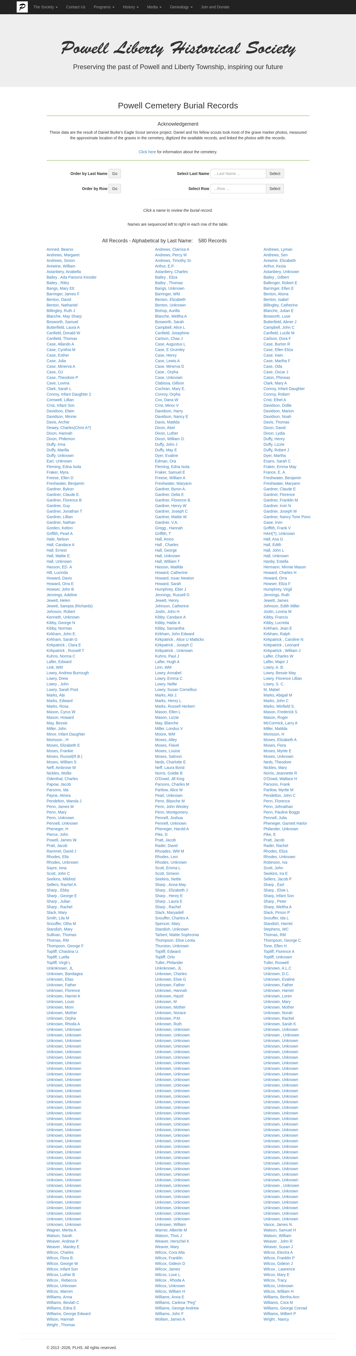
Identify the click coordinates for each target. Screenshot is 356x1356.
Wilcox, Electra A (278, 1252)
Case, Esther (58, 355)
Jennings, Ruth (277, 595)
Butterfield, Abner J (280, 322)
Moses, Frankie (60, 751)
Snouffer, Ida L (276, 918)
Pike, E (270, 834)
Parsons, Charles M (172, 784)
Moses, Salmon (168, 756)
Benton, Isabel (276, 299)
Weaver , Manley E (63, 1247)
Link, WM (55, 667)
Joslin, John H (167, 611)
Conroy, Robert (277, 394)
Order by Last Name (88, 173)
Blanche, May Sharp (64, 316)
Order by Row (95, 188)
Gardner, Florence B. (173, 500)
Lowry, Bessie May (280, 673)
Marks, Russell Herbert (175, 706)
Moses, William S (61, 762)
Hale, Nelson (58, 539)
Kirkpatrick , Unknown (174, 650)
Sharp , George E (62, 896)
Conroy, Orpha (168, 394)
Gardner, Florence (279, 494)
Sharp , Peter (275, 901)
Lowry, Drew (57, 678)
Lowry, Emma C (169, 678)
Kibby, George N (61, 622)
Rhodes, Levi (166, 857)
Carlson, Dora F (277, 338)
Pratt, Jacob (165, 840)
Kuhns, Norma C (61, 656)
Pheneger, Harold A (172, 829)
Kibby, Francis (276, 617)
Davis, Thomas (277, 422)
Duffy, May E (166, 450)
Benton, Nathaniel (62, 305)
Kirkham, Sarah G (62, 639)
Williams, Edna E (61, 1308)
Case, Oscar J (276, 372)
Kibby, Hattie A (168, 622)
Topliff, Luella (58, 957)
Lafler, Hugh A (167, 661)
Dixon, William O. (170, 439)
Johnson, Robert (61, 611)
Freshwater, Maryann (173, 483)
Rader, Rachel (276, 845)
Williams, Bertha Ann (282, 1297)
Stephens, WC (276, 929)
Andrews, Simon (61, 260)
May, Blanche (167, 723)
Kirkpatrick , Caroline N (283, 639)
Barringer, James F (63, 294)
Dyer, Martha (275, 455)
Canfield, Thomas (62, 338)
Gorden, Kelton (60, 528)
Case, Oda (273, 366)
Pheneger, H (57, 829)
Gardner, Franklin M (281, 500)
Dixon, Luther (166, 433)
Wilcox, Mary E (277, 1274)
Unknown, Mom (60, 1007)
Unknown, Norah (278, 1013)
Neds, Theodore (277, 762)
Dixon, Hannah (60, 433)
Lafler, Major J (276, 661)
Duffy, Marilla (58, 450)
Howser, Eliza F (277, 583)
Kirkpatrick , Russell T (65, 650)
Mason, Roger (276, 717)
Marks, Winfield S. (279, 706)
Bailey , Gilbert (276, 277)
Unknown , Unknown (281, 1035)
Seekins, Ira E (276, 873)
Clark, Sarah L (59, 388)
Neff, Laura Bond (170, 767)
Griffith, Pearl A (60, 533)
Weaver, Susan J (278, 1247)
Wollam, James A (170, 1319)
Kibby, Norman (59, 628)
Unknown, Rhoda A (63, 1024)
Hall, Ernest (57, 550)
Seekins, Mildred (61, 879)
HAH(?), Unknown (279, 533)
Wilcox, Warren (60, 1291)
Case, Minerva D (169, 366)
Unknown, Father (61, 985)
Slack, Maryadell (169, 912)
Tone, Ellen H (275, 946)
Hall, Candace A (61, 544)
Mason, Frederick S (280, 712)
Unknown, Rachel (279, 1018)
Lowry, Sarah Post (62, 689)
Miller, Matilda (276, 728)
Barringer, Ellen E (279, 288)
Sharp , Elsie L (276, 890)
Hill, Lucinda (57, 572)
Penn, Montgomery (171, 812)
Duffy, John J (166, 444)
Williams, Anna (59, 1297)
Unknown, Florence (63, 990)
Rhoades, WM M (169, 851)
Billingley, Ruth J (61, 310)
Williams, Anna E (169, 1297)
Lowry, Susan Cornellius (176, 689)
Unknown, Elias (60, 979)
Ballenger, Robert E (280, 283)
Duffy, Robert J (276, 450)
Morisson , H (58, 739)
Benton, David (59, 299)
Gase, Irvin (273, 522)
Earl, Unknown (59, 461)
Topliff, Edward (168, 951)
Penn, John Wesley (172, 806)
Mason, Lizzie (167, 717)
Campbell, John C (279, 327)
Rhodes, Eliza (276, 851)
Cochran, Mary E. (170, 388)
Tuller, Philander (169, 962)
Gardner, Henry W (171, 505)
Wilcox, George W (62, 1263)
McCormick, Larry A (281, 723)
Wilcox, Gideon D (170, 1263)
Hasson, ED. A (59, 567)
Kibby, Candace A (170, 617)
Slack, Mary (57, 912)
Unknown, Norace (170, 1013)
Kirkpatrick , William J (282, 650)
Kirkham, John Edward (174, 634)
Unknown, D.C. (277, 974)
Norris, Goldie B (169, 773)
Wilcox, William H (170, 1291)
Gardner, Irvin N (277, 505)
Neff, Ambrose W (61, 767)
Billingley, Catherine (281, 305)
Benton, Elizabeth (170, 299)
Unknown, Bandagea (65, 974)
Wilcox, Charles (60, 1252)
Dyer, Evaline (166, 455)
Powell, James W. (62, 840)
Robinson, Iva (276, 862)
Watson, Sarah (59, 1235)
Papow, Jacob (59, 784)
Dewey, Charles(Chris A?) (69, 427)
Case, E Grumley (170, 349)
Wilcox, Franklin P (279, 1258)
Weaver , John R (278, 1241)
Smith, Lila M (58, 918)
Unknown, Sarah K (280, 1024)
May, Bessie (57, 723)
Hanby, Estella (276, 561)
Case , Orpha (166, 372)
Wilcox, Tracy (275, 1280)
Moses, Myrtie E (277, 751)
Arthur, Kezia (275, 266)
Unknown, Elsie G (170, 979)
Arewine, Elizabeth (280, 260)
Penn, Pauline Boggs (282, 812)
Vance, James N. (278, 1224)
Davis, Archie (58, 422)
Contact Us (75, 7)
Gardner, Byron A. (170, 489)
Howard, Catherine (171, 572)
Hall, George (166, 550)
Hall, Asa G (273, 539)
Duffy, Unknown (60, 455)
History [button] (131, 7)
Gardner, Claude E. (63, 494)
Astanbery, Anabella (64, 271)
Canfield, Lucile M (279, 333)
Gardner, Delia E (169, 494)
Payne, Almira (59, 795)
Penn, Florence (277, 801)
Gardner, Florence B (64, 500)
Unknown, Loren (278, 996)
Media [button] (154, 7)
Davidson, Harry (169, 411)
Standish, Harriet (278, 923)
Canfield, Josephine (172, 333)
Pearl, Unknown (169, 795)
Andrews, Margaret (63, 255)
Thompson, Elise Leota (175, 940)
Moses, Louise (167, 751)
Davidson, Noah (277, 416)
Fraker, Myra (58, 472)
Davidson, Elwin (61, 411)
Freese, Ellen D (60, 478)
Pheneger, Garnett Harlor (285, 823)
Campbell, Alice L (170, 327)
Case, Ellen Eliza (278, 349)
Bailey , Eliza (166, 277)
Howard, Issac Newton (174, 578)
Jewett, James (276, 600)
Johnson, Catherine (172, 606)
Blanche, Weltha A (171, 316)
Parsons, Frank (277, 784)
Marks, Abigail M (278, 695)
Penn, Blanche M (170, 801)
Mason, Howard (60, 717)
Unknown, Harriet (279, 990)
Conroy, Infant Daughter (284, 388)
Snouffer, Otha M (61, 923)
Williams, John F (169, 1313)
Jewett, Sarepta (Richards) (70, 606)
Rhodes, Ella (58, 857)
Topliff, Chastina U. (63, 951)
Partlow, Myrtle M (278, 790)
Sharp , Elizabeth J (171, 890)
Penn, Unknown (60, 817)
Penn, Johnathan (278, 806)
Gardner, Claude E (280, 489)
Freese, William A (170, 478)
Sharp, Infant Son (279, 896)
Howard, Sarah (168, 583)
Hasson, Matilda (169, 567)
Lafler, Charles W (278, 656)
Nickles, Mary (275, 767)
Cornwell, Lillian (60, 400)
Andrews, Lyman (278, 249)
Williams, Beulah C (63, 1302)
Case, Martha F (277, 361)
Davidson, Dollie (278, 405)
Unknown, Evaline (279, 979)
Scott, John (273, 868)
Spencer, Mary (167, 923)
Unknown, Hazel (169, 996)
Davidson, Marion (279, 411)
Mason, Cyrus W (61, 712)
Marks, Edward (60, 700)
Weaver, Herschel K (172, 1241)
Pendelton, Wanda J (64, 801)
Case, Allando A (60, 344)
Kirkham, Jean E (278, 628)
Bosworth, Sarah (169, 322)
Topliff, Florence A (279, 951)
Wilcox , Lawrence (279, 1269)
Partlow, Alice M (169, 790)
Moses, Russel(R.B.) (64, 756)
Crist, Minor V (167, 405)
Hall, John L (274, 550)
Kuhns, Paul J (167, 656)
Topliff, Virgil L (59, 962)
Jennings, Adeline (62, 595)
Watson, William (277, 1235)
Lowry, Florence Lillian (283, 678)
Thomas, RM (275, 935)
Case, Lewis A (167, 361)
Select (275, 173)
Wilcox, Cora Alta (170, 1252)
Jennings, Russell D (172, 595)
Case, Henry (166, 355)
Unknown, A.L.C (277, 968)
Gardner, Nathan (61, 522)
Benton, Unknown (170, 305)
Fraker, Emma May (280, 466)
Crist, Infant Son (61, 405)
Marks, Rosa (58, 706)
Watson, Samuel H (280, 1230)
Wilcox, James (167, 1269)
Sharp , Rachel (60, 907)
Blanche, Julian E (279, 310)
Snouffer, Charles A (172, 918)
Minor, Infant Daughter (66, 734)
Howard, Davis (59, 578)
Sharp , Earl (274, 884)
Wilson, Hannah (60, 1319)
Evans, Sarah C (277, 461)
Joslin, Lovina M (277, 611)
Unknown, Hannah (171, 990)
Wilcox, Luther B (61, 1274)
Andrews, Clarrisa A (172, 249)
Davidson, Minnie (61, 416)
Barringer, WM (167, 294)
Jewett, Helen (58, 600)
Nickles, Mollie (59, 773)
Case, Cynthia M (61, 349)
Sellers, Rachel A (61, 884)
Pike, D (161, 834)
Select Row (198, 188)
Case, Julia (56, 361)
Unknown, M (166, 1001)
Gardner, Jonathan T (64, 511)
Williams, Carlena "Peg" (175, 1302)
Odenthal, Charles (62, 778)
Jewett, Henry (167, 600)
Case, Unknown (169, 377)
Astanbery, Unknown (281, 271)
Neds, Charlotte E (170, 762)
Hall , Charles (167, 544)
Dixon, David (275, 427)
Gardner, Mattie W (171, 517)
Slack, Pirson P (277, 912)
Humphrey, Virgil (278, 589)
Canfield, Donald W (63, 333)
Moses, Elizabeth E (63, 745)
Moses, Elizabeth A (280, 739)
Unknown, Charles (171, 974)
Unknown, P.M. (168, 1018)
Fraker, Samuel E (170, 472)
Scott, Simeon (167, 873)
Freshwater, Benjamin (282, 478)
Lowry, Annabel (168, 673)
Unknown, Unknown (64, 1029)
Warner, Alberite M (171, 1230)
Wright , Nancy (276, 1319)
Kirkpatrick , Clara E (64, 645)
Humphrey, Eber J (170, 589)
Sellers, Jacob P (278, 879)
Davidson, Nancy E (171, 416)
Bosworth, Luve (277, 316)
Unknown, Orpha (61, 1018)
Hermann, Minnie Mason (285, 567)
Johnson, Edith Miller (282, 606)
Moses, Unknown (278, 756)
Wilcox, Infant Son (62, 1269)
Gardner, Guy (58, 505)
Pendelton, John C (280, 795)
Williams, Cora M (278, 1302)
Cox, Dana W (166, 400)
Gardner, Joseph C (171, 511)
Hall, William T (167, 561)
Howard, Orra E (60, 583)
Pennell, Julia (275, 817)
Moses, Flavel (167, 745)
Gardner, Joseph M (280, 511)
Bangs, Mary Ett (61, 288)
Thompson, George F (65, 946)
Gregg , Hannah (169, 528)
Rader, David (166, 845)
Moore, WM (165, 734)
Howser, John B (60, 589)
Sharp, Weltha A (278, 907)
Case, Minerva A (61, 366)
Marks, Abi (56, 695)
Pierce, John (57, 834)
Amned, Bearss (60, 249)
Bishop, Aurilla (167, 310)
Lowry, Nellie (166, 684)
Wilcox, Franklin (169, 1258)
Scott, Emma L (168, 868)
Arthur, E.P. (165, 266)
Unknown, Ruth (168, 1024)
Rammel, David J (61, 851)
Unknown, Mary (277, 1001)
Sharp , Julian (59, 901)
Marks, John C (276, 700)
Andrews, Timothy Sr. (173, 260)
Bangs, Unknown (170, 288)
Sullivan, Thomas (61, 935)
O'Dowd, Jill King (169, 778)
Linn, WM (163, 667)
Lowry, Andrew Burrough (68, 673)
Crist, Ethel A (275, 400)
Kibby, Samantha (170, 628)
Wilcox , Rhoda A (170, 1280)
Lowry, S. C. (274, 684)
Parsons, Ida (58, 790)
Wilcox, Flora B (60, 1258)
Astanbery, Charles (171, 271)
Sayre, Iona (57, 868)
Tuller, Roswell (276, 962)
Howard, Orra (275, 578)
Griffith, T (163, 533)
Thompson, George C (282, 940)
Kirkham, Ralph (277, 634)
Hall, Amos (164, 539)
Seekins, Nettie (168, 879)
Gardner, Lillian (60, 517)
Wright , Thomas (61, 1325)
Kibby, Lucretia (276, 622)
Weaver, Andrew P (63, 1241)
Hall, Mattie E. (59, 556)
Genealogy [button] (181, 7)
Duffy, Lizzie (274, 444)
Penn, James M (60, 806)
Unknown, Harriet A (63, 996)
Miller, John (56, 728)
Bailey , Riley (58, 283)
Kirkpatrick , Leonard (281, 645)
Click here (148, 152)
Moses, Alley (166, 739)
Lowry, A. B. (274, 667)
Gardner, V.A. (167, 522)
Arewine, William (61, 266)
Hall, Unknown (167, 556)
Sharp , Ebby (58, 890)
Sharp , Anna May (170, 884)
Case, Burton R (277, 344)
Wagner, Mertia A (61, 1230)
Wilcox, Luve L (168, 1274)
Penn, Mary (57, 812)
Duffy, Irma (56, 444)
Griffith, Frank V (277, 528)
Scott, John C (58, 873)
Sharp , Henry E (169, 896)
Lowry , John (58, 684)
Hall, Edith (272, 544)
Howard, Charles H (280, 572)
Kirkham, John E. (61, 634)
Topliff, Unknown (278, 957)
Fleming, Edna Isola (64, 466)
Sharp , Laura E (168, 901)
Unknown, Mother (170, 1007)
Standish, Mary (60, 929)
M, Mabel (272, 689)
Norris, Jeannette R (280, 773)
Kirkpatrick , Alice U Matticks (179, 639)
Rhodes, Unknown (279, 857)
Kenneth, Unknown (63, 617)
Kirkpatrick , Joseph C (174, 645)
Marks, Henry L (168, 700)
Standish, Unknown (172, 929)
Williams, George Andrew (177, 1308)
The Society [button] (45, 7)
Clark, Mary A (275, 383)
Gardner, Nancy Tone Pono (287, 517)
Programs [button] (104, 7)
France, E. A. (275, 472)
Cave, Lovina (58, 383)
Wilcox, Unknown (61, 1286)
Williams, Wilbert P (280, 1313)
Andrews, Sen (276, 255)
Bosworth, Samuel (62, 322)
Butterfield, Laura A (63, 327)
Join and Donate (215, 7)
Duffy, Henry (274, 439)
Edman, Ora (165, 461)
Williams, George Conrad (285, 1308)
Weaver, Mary (167, 1247)
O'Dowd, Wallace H (280, 778)
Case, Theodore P (62, 377)
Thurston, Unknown (172, 946)
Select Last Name (193, 173)
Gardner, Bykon (60, 489)
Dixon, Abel (165, 427)
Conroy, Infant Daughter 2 (69, 394)
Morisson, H (274, 734)
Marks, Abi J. (166, 695)
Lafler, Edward (59, 661)
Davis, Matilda (167, 422)
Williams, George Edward (69, 1313)
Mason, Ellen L (168, 712)
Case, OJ (55, 372)
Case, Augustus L (170, 344)
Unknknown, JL (60, 968)
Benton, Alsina (276, 294)
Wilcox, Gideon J (278, 1263)
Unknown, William (170, 1224)
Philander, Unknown (281, 829)
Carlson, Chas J (169, 338)
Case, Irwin (273, 355)
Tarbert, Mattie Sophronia (177, 935)
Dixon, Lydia (274, 433)
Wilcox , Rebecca (62, 1280)
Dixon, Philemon (61, 439)
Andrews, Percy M (171, 255)
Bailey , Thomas (169, 283)
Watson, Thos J (168, 1235)
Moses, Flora (275, 745)
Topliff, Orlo (165, 957)
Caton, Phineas (277, 377)
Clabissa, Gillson (169, 383)
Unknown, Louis (61, 1001)
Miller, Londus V (169, 728)
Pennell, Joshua (169, 817)
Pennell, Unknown (62, 823)
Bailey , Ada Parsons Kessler (72, 277)
